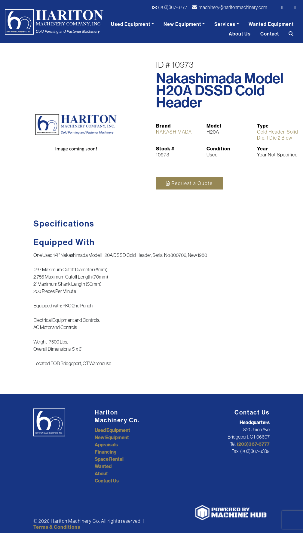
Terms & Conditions (56, 527)
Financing (105, 452)
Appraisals (106, 445)
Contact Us (107, 481)
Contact (269, 34)
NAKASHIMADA (174, 132)
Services (224, 24)
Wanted (103, 466)
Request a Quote (189, 183)
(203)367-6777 (169, 7)
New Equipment (182, 24)
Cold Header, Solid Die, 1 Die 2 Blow (277, 135)
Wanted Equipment (271, 24)
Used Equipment (130, 24)
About (101, 473)
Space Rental (109, 459)
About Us (240, 34)
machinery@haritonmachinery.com (229, 7)
